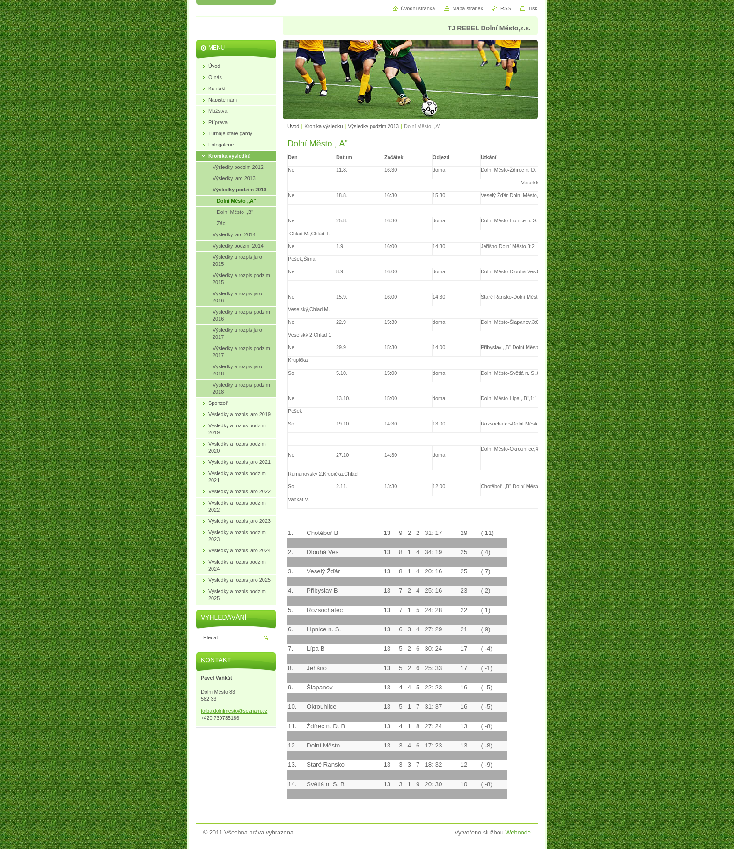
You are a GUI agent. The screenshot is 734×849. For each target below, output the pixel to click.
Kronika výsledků (323, 126)
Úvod (293, 126)
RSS (505, 8)
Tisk (532, 8)
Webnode (518, 832)
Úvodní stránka (418, 8)
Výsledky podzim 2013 (374, 126)
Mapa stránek (467, 8)
